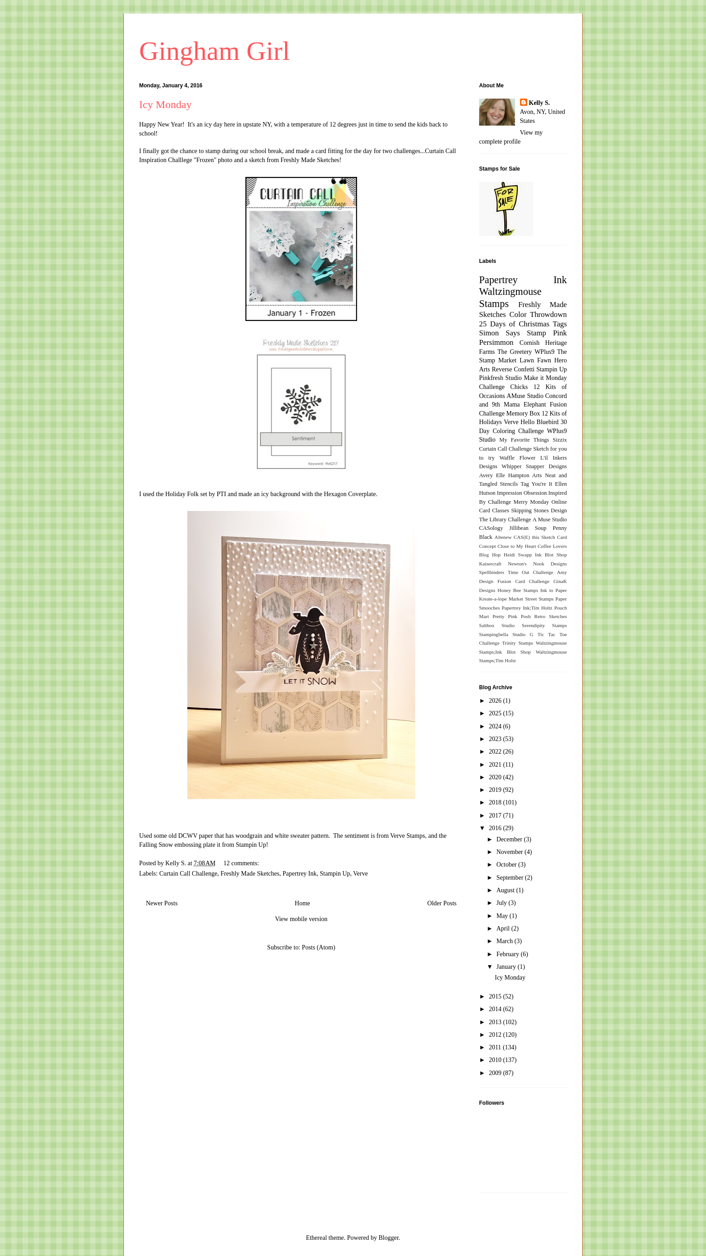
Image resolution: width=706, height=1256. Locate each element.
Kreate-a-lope (493, 598)
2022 (496, 751)
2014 (496, 1009)
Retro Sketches (550, 616)
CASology (491, 528)
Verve (360, 873)
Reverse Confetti (513, 369)
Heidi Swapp (518, 554)
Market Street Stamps (531, 598)
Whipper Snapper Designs (534, 466)
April (503, 928)
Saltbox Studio (497, 625)
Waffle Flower (517, 458)
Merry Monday (531, 502)
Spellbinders (491, 572)
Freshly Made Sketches (310, 160)
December (510, 839)
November (510, 852)
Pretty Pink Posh (512, 616)
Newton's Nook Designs (537, 563)
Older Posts (442, 903)
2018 (496, 802)
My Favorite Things (524, 440)
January (506, 966)
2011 (496, 1047)
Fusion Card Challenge (524, 581)
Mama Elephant (525, 404)
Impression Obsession (522, 493)
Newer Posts (161, 903)
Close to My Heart (517, 546)
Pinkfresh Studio (500, 378)
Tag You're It (536, 484)
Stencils (509, 484)
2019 (496, 789)
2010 (496, 1060)
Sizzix (560, 440)
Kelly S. (539, 102)
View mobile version (301, 919)
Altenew (502, 537)
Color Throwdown (538, 314)
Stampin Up (335, 873)
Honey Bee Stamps (518, 590)
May (502, 916)
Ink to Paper (553, 590)
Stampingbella (493, 634)
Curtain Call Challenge (188, 873)
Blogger (388, 1237)
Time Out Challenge (530, 572)
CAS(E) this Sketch (534, 537)
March (505, 941)
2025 (496, 713)
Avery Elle (492, 475)
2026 (496, 700)
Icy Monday (165, 104)
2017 (496, 815)
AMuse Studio (525, 396)
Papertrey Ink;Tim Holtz (527, 607)
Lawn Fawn (535, 360)
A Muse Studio (550, 519)
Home (302, 903)
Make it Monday (545, 378)
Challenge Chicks (503, 387)
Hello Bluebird (539, 422)
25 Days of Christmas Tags (523, 324)
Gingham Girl (214, 51)
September (510, 877)
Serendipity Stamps (544, 625)
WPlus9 (544, 351)
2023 (496, 739)
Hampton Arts (525, 475)
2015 (496, 996)
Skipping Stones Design (539, 510)
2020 (496, 777)
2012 (496, 1034)
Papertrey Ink (299, 873)
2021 (496, 764)
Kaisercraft (490, 563)
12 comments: (241, 863)
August (506, 890)
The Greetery (515, 351)
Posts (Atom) (318, 947)
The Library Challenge (505, 519)
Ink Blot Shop (551, 554)
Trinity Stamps (517, 643)
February (508, 954)
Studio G (523, 634)
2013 (496, 1022)
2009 (496, 1073)
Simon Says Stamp (512, 333)
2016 (496, 828)
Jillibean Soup (527, 528)
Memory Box (523, 413)
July (502, 902)
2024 (496, 726)
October (507, 864)
